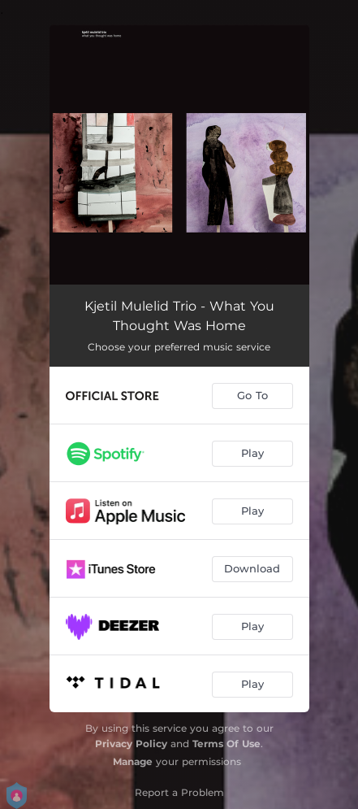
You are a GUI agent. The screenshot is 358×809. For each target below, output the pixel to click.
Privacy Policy (131, 743)
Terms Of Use (226, 743)
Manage (133, 761)
